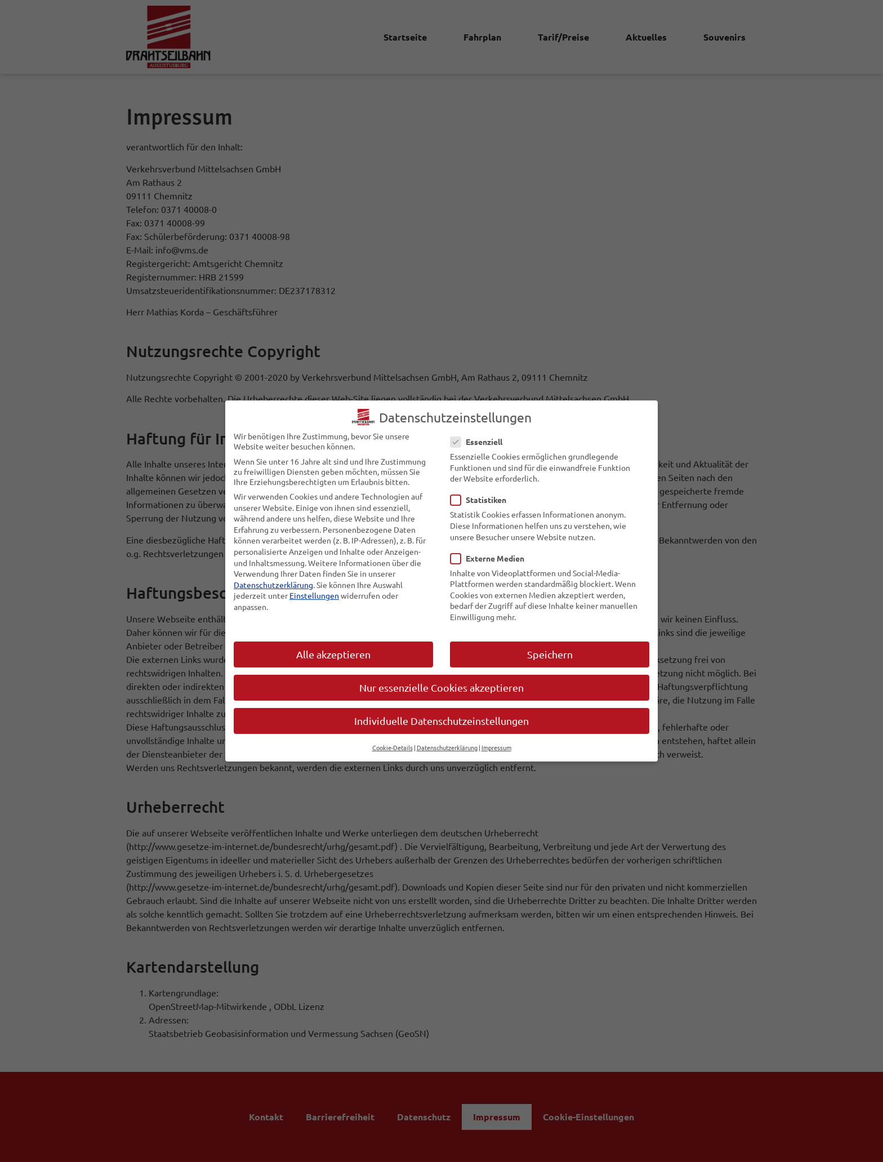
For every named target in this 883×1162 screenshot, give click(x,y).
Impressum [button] (496, 738)
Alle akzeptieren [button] (333, 645)
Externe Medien (491, 549)
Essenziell (480, 433)
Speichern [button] (550, 645)
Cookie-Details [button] (392, 738)
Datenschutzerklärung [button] (447, 738)
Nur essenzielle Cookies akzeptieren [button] (441, 678)
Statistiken (482, 491)
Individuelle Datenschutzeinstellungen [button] (441, 712)
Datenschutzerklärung (273, 576)
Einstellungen (314, 587)
